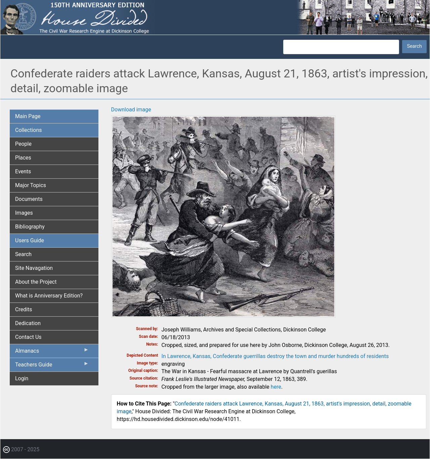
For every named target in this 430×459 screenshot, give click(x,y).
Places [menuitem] (23, 157)
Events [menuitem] (23, 171)
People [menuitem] (23, 144)
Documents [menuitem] (29, 199)
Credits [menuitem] (23, 309)
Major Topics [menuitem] (30, 185)
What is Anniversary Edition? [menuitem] (49, 295)
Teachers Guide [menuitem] (52, 366)
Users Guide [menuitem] (29, 240)
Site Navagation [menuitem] (34, 268)
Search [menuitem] (23, 254)
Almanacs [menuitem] (52, 352)
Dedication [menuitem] (28, 323)
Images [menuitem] (24, 213)
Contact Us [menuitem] (28, 337)
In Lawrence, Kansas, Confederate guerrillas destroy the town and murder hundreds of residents (275, 356)
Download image (131, 109)
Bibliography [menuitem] (30, 226)
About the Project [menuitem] (35, 282)
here (276, 387)
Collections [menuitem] (28, 130)
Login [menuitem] (21, 378)
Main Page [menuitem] (28, 116)
